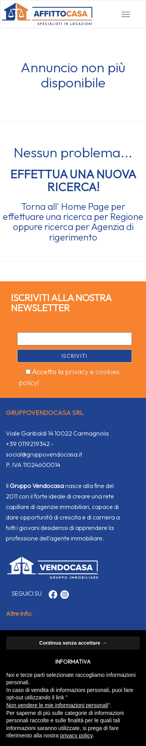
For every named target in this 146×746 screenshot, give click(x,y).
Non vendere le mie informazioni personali (57, 705)
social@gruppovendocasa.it (44, 454)
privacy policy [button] (76, 735)
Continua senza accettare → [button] (73, 643)
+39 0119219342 (28, 444)
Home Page (85, 206)
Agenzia (107, 226)
